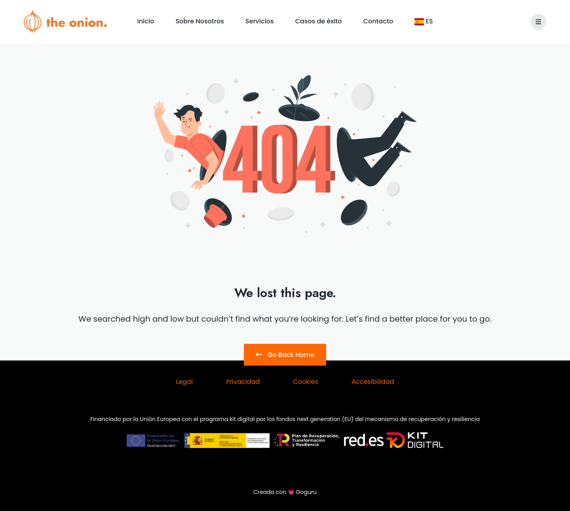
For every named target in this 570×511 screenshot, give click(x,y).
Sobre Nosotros (200, 21)
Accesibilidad (373, 381)
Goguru (306, 492)
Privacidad (243, 381)
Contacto (379, 21)
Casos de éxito (319, 21)
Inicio (146, 21)
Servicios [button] (260, 21)
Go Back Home (285, 354)
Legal (184, 381)
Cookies (305, 381)
